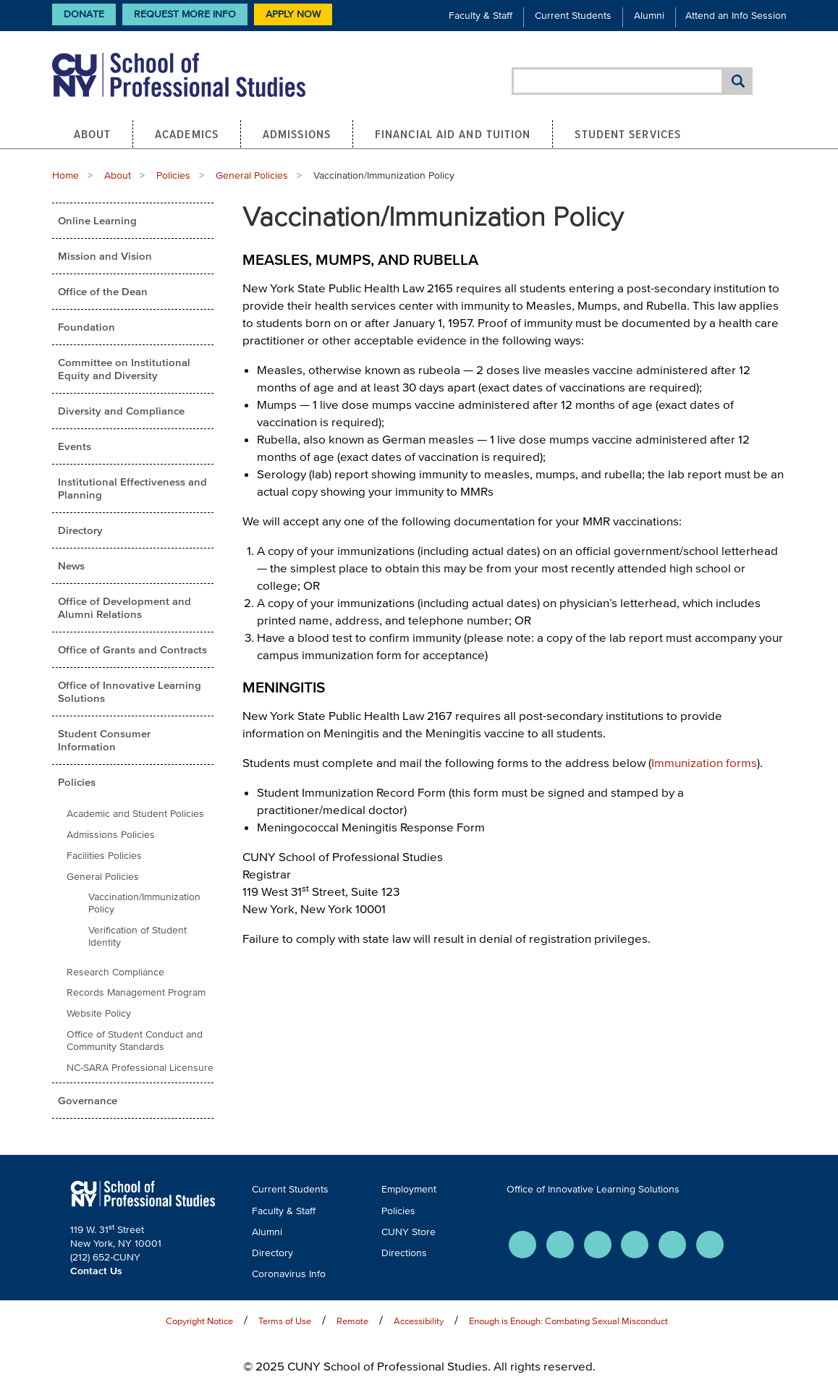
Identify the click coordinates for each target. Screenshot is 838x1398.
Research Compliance (115, 972)
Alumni (649, 15)
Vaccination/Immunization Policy (144, 903)
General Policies (252, 175)
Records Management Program (136, 992)
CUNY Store (408, 1232)
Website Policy (99, 1013)
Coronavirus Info (289, 1273)
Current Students (573, 15)
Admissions (297, 133)
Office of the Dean (103, 291)
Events (74, 446)
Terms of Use (284, 1321)
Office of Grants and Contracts (132, 649)
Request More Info (185, 14)
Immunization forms (704, 762)
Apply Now (293, 14)
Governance (87, 1100)
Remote (352, 1321)
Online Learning (97, 220)
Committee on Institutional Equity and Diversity (124, 368)
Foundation (86, 327)
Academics (187, 133)
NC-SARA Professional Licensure (140, 1067)
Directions (404, 1252)
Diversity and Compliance (121, 410)
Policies (173, 175)
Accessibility (419, 1321)
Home (65, 175)
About (92, 133)
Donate (84, 14)
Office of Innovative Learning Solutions (129, 691)
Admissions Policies (111, 834)
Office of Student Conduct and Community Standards (135, 1040)
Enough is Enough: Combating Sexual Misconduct (568, 1321)
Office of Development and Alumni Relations (124, 607)
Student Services (628, 133)
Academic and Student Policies (135, 813)
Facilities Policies (104, 855)
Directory (80, 530)
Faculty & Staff (480, 15)
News (71, 565)
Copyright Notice (199, 1321)
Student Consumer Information (104, 740)
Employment (408, 1189)
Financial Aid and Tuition (453, 133)
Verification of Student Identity (137, 936)
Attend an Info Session (736, 15)
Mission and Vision (105, 256)
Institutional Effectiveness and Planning (132, 488)
